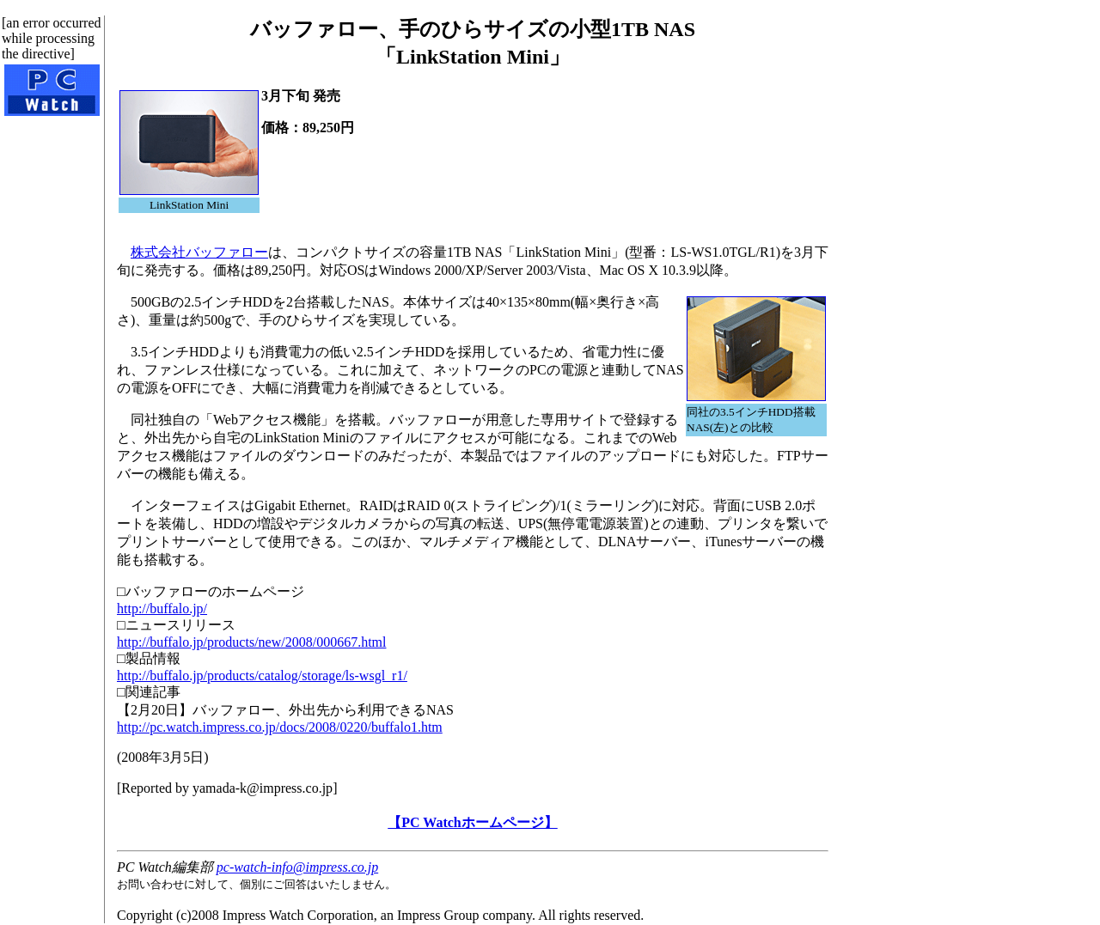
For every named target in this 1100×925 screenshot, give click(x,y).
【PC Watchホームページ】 (472, 822)
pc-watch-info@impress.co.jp (297, 867)
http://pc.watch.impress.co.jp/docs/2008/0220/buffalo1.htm (280, 727)
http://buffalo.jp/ (162, 608)
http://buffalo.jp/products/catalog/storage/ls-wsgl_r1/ (262, 675)
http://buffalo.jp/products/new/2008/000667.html (251, 642)
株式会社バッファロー (199, 252)
